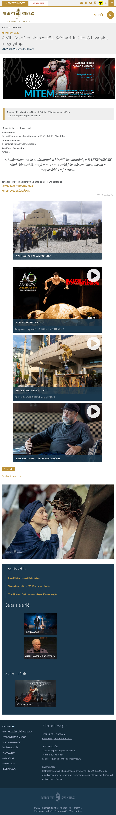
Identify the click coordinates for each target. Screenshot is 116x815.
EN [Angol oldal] (106, 3)
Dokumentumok (11, 742)
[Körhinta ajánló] (35, 693)
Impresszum (8, 764)
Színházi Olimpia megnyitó (33, 256)
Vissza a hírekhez (11, 27)
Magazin (38, 3)
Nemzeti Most (15, 3)
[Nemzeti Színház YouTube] (90, 3)
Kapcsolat (8, 758)
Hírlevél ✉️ (8, 727)
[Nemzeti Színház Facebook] (86, 3)
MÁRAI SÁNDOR (32, 632)
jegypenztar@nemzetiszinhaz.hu (65, 759)
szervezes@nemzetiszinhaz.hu (57, 738)
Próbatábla (8, 769)
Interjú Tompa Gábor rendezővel (38, 458)
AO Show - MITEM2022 (30, 322)
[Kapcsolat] (81, 3)
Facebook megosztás (12, 476)
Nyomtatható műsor (14, 737)
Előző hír (8, 469)
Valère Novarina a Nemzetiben (40, 656)
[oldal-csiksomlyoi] (58, 522)
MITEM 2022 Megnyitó (30, 390)
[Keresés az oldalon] (110, 15)
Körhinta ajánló (25, 704)
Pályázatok (8, 753)
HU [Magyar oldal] (111, 3)
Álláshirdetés (10, 748)
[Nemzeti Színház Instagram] (95, 3)
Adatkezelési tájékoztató (17, 732)
